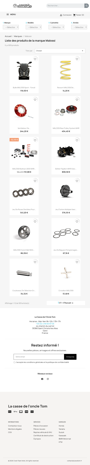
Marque (6, 23)
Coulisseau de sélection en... (24, 290)
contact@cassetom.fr (74, 461)
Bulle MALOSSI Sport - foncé (24, 87)
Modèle (30, 23)
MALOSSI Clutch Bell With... (24, 250)
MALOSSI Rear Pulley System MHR (66, 128)
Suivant (69, 303)
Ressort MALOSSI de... (66, 87)
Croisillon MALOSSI (66, 290)
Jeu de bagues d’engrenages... (65, 250)
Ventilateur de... (24, 128)
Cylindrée (53, 23)
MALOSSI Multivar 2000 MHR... (24, 169)
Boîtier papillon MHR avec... (66, 169)
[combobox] (63, 5)
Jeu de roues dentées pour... (24, 209)
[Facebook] (42, 379)
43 (64, 303)
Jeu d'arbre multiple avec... (66, 209)
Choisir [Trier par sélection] (60, 50)
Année (74, 23)
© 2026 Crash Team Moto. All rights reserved (23, 461)
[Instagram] (48, 379)
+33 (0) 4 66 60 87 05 (45, 323)
